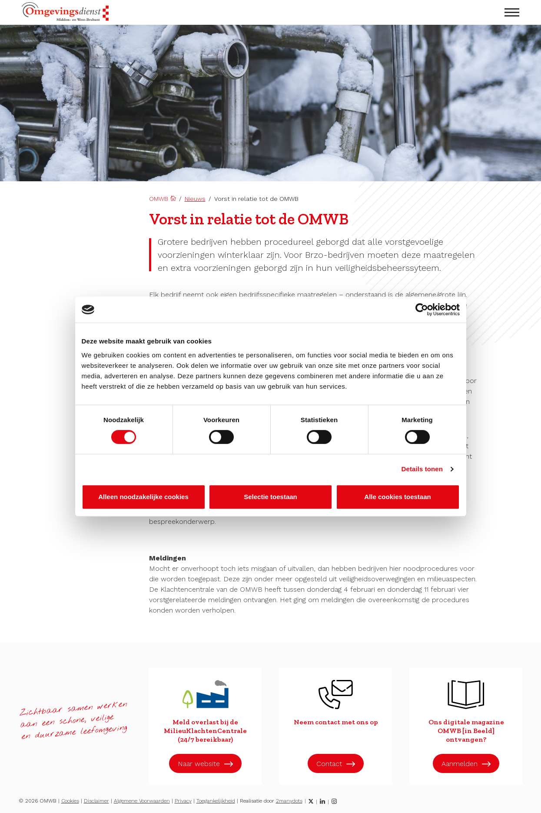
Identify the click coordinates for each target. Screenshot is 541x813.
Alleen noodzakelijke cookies (143, 496)
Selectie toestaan (270, 496)
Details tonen (422, 469)
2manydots (289, 801)
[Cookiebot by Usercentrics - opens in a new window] (422, 309)
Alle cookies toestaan (397, 496)
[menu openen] (511, 12)
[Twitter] (311, 801)
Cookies (70, 801)
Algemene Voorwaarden (142, 801)
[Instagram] (334, 801)
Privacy (183, 801)
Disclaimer (96, 801)
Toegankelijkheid (215, 801)
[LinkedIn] (322, 801)
